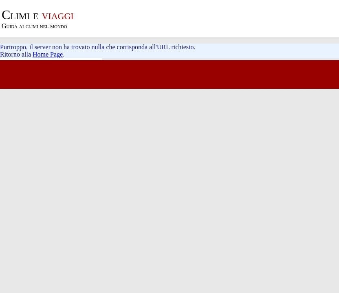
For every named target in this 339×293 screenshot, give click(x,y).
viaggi (38, 14)
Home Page (48, 54)
